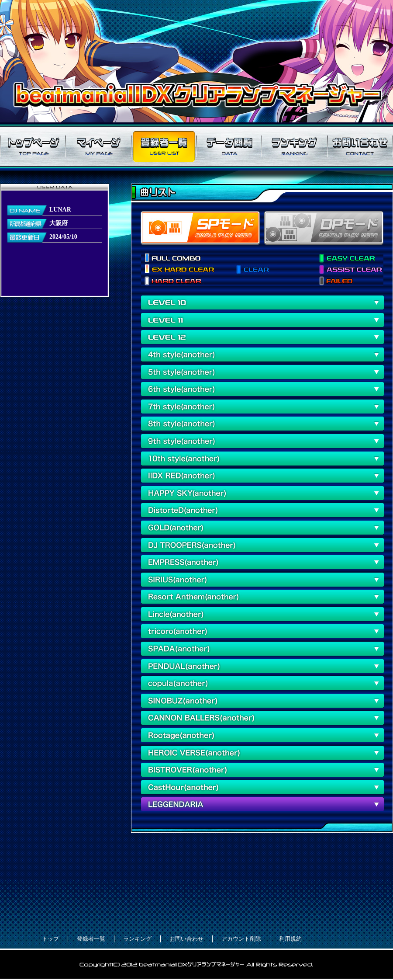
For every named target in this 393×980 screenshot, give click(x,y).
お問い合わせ (360, 146)
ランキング (295, 146)
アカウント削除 (241, 938)
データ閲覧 (229, 146)
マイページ (98, 146)
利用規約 (290, 938)
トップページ (33, 146)
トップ (50, 938)
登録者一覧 (163, 146)
